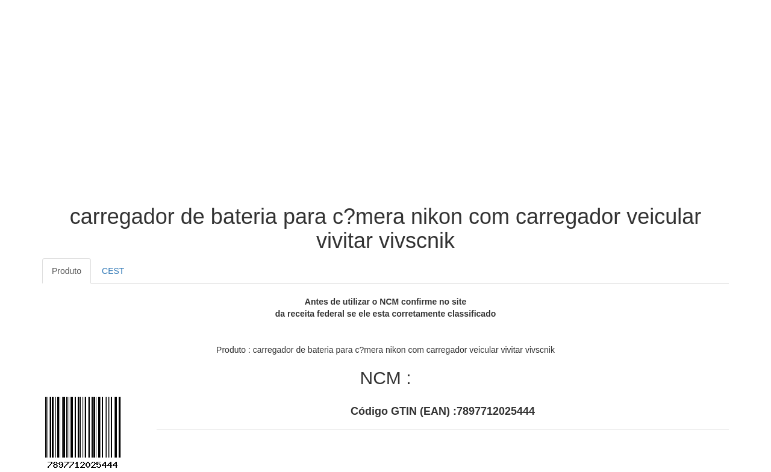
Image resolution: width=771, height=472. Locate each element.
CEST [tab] (113, 271)
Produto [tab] (66, 271)
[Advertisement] (385, 108)
